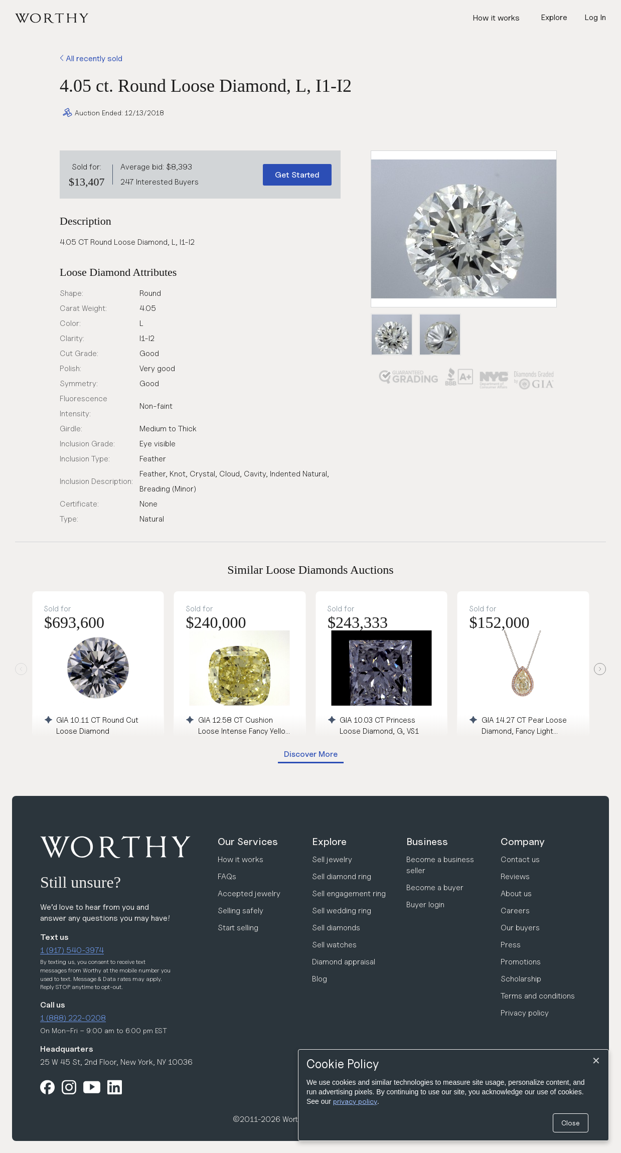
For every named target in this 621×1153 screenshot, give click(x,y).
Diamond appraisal (343, 961)
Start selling (238, 927)
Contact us (520, 859)
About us (516, 893)
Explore (329, 842)
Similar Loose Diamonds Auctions (310, 569)
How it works (496, 18)
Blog (319, 978)
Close (570, 1122)
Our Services (248, 842)
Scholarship (521, 978)
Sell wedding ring (341, 910)
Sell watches (334, 944)
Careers (515, 910)
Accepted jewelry (249, 893)
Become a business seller (440, 865)
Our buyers (520, 927)
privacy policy (355, 1101)
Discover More (311, 754)
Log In (595, 17)
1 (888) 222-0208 (73, 1018)
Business (427, 842)
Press (511, 944)
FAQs (227, 876)
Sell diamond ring (341, 876)
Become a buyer (434, 887)
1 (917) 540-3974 (72, 950)
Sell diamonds (336, 927)
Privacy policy (525, 1013)
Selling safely (240, 910)
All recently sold (91, 58)
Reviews (515, 876)
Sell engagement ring (349, 893)
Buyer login (425, 904)
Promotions (521, 961)
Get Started (297, 175)
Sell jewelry (332, 859)
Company (523, 842)
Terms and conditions (538, 996)
